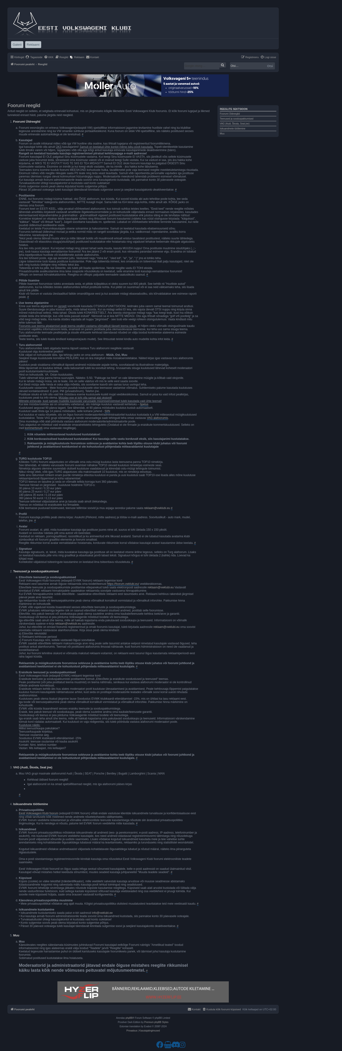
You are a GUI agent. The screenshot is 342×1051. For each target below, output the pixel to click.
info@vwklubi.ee (102, 913)
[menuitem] (34, 57)
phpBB (129, 1018)
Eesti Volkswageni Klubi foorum (38, 813)
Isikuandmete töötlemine (232, 128)
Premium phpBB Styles (156, 1022)
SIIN (107, 411)
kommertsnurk (34, 428)
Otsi (270, 66)
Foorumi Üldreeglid (230, 113)
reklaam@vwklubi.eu (157, 508)
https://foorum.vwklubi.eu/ (123, 584)
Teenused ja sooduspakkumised (236, 118)
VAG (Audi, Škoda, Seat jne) (234, 123)
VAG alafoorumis (157, 418)
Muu (222, 133)
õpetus (144, 404)
